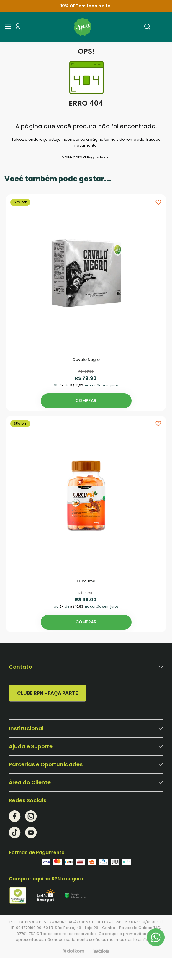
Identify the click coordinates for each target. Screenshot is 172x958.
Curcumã (86, 581)
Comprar (86, 400)
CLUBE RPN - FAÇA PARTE (47, 693)
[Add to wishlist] (158, 202)
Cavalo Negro (86, 359)
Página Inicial (98, 157)
